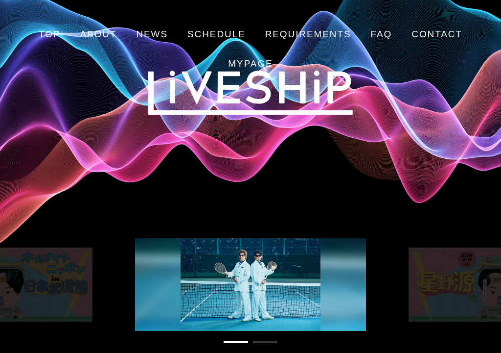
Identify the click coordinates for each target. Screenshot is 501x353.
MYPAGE (250, 63)
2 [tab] (258, 346)
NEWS (152, 34)
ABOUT (98, 34)
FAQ (381, 34)
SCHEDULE (216, 34)
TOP (49, 34)
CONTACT (436, 34)
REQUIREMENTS (308, 34)
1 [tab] (228, 346)
